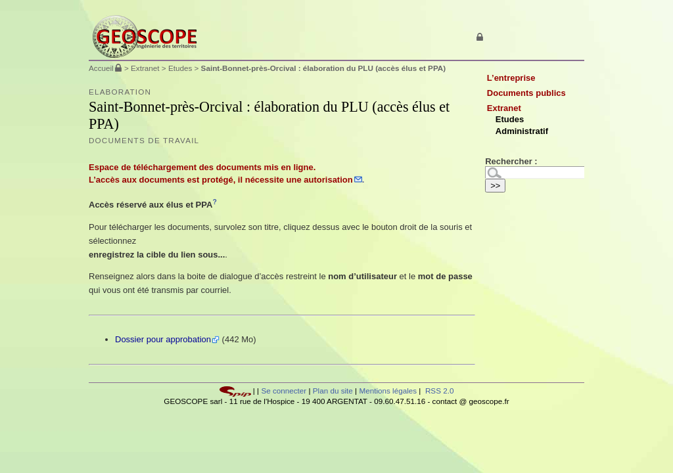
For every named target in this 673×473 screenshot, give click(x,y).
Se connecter (283, 390)
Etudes (180, 68)
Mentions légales (388, 390)
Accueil (101, 68)
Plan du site (334, 390)
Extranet (145, 68)
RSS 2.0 (438, 390)
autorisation (328, 180)
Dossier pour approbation (163, 339)
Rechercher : (511, 161)
